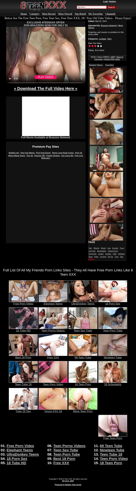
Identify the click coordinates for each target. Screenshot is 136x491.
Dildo (115, 254)
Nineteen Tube (112, 356)
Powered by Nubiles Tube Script (68, 485)
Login (105, 1)
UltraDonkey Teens (83, 302)
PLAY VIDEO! (45, 77)
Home (23, 14)
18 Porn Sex (112, 302)
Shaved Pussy (113, 251)
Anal (109, 248)
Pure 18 (78, 153)
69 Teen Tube (83, 356)
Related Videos (96, 65)
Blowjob (96, 248)
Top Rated (80, 14)
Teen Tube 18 (23, 383)
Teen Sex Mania (27, 153)
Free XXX (53, 356)
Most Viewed (65, 14)
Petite (96, 257)
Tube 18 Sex (23, 410)
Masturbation (101, 251)
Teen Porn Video (53, 383)
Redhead (121, 254)
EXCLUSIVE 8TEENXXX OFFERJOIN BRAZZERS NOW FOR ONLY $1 (45, 24)
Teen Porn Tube (112, 329)
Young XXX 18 (53, 410)
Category (34, 14)
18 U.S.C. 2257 (68, 481)
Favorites (109, 65)
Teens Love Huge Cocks (63, 153)
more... (92, 259)
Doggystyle (92, 254)
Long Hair (92, 251)
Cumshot (103, 257)
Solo (121, 257)
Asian (91, 257)
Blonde (103, 248)
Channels (110, 14)
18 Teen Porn (83, 383)
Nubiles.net (14, 153)
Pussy (122, 248)
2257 (113, 57)
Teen (109, 39)
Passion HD (39, 156)
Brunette (115, 248)
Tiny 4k (29, 156)
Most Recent (49, 14)
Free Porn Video (23, 302)
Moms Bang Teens (16, 156)
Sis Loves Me (67, 156)
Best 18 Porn (23, 356)
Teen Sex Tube (83, 329)
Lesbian (102, 39)
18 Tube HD (23, 329)
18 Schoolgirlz (112, 383)
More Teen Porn (83, 410)
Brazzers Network (109, 26)
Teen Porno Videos (53, 329)
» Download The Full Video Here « (45, 88)
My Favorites (96, 14)
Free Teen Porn (112, 437)
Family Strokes (53, 156)
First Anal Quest (43, 153)
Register (112, 1)
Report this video (112, 59)
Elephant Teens (53, 302)
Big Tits (110, 257)
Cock (116, 257)
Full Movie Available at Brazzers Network (45, 137)
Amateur (108, 254)
